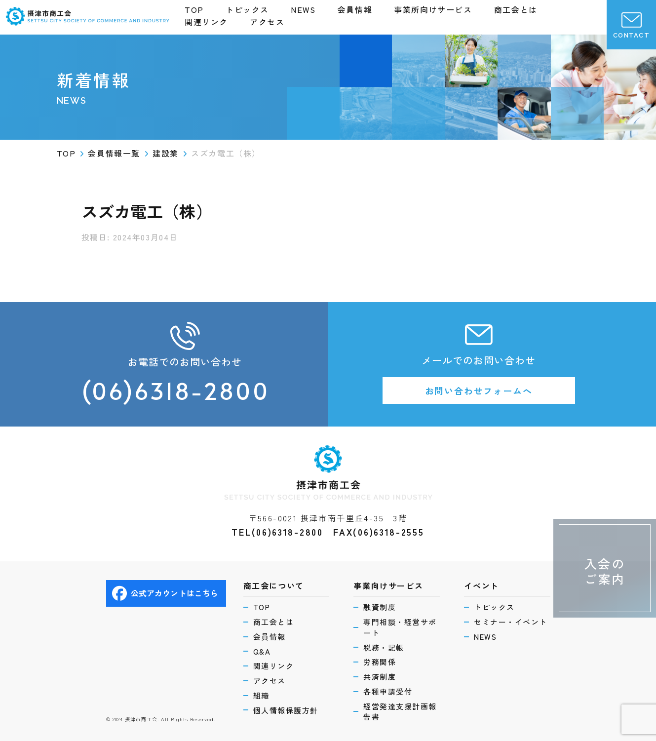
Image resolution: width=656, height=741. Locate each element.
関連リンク (206, 22)
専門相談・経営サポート (400, 627)
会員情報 (355, 9)
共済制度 (379, 676)
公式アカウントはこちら (165, 593)
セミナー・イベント (510, 622)
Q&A (262, 651)
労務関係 (379, 662)
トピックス (247, 9)
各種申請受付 (387, 691)
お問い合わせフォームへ (479, 390)
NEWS (303, 9)
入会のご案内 (604, 570)
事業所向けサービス (433, 9)
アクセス (267, 22)
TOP (194, 9)
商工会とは (516, 9)
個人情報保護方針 (285, 710)
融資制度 (379, 607)
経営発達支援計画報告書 (400, 711)
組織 (261, 695)
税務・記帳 (383, 647)
